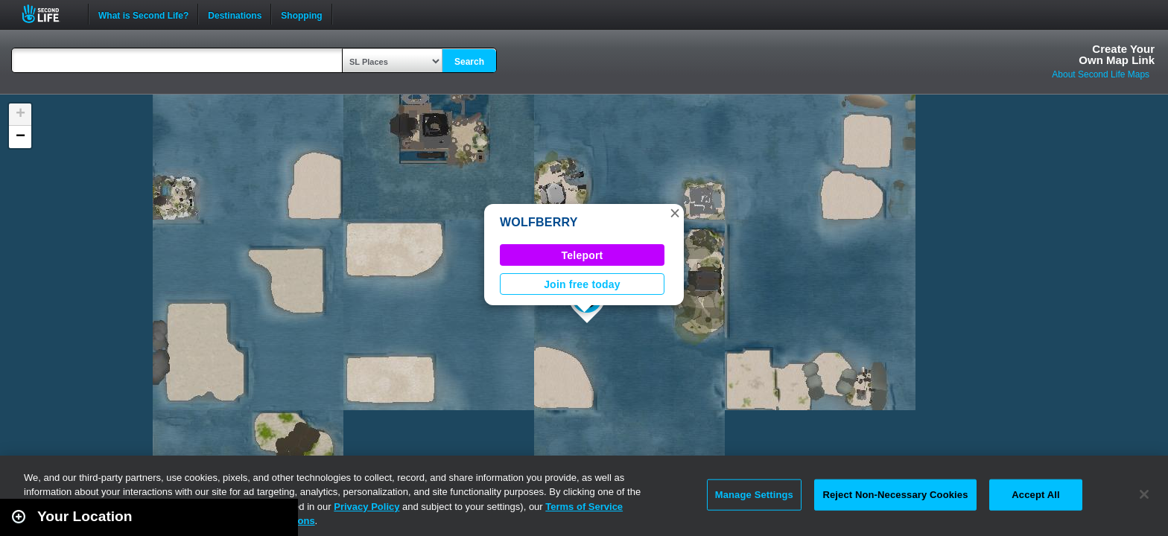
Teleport (582, 255)
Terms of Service (584, 506)
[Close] (1144, 494)
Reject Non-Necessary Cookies (895, 494)
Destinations (234, 14)
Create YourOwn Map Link (1117, 54)
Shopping (301, 14)
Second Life (49, 14)
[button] (675, 213)
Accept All (1035, 494)
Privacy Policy (366, 506)
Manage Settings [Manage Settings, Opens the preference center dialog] (754, 494)
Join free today (582, 284)
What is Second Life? (143, 14)
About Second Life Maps (1100, 74)
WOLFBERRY (539, 222)
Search (469, 62)
